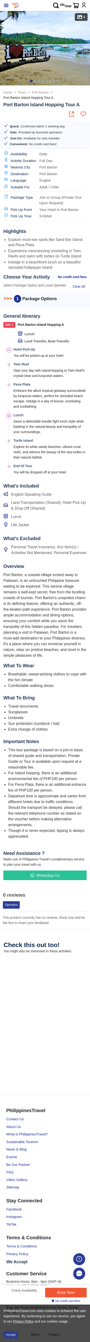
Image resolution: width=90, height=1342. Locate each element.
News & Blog (16, 1149)
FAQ (9, 1172)
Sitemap (12, 1187)
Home (7, 92)
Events (11, 1157)
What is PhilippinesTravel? (27, 1134)
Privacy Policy (17, 1254)
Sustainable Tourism (22, 1142)
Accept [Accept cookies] (11, 1334)
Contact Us (15, 1119)
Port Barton (40, 92)
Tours (22, 92)
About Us (13, 1127)
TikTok (11, 1224)
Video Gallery (16, 1180)
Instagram (14, 1217)
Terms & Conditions (21, 1246)
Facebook (14, 1209)
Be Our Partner (18, 1165)
